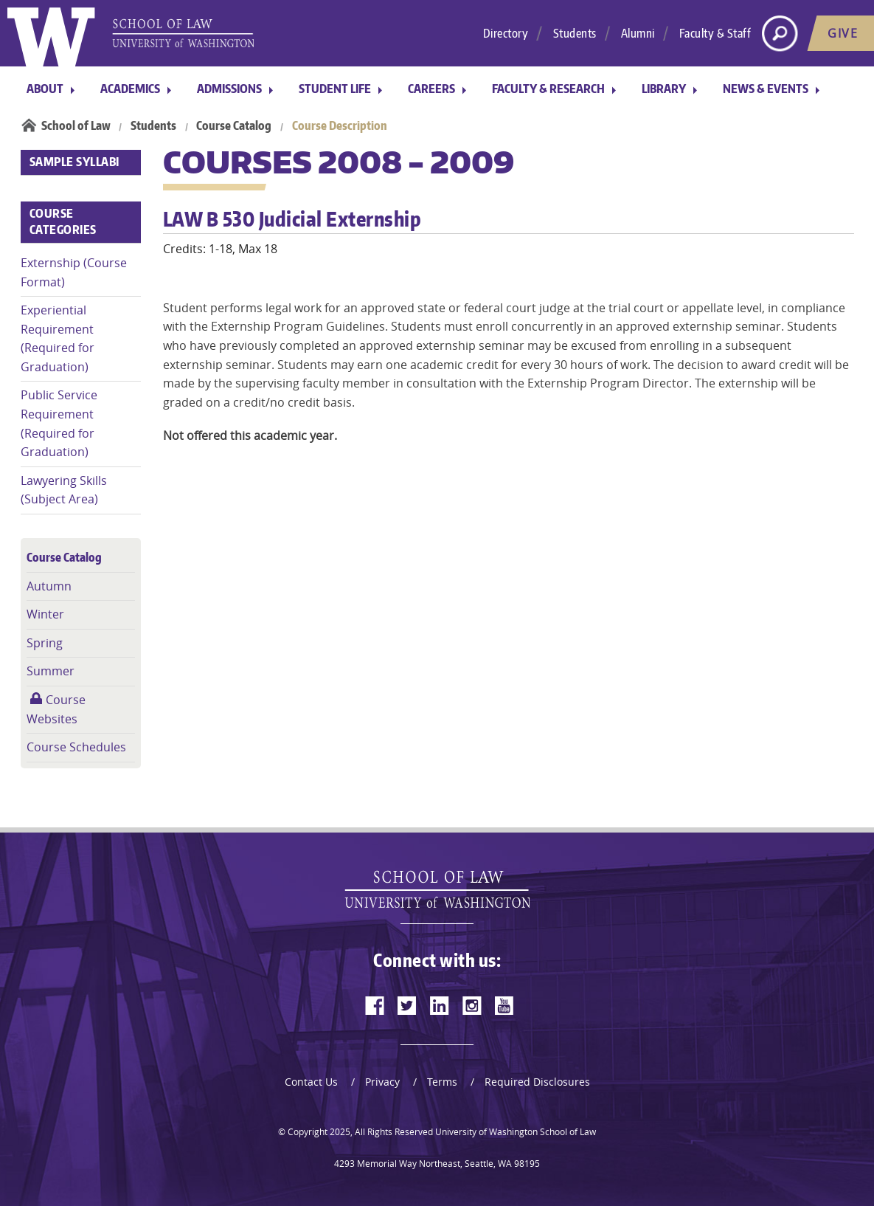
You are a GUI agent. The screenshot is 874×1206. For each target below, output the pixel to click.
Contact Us (311, 1082)
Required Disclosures (537, 1082)
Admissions (229, 88)
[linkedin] (439, 1005)
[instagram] (472, 1005)
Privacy (382, 1082)
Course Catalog (233, 125)
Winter (45, 614)
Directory (506, 33)
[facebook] (374, 1005)
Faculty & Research (548, 88)
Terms (442, 1082)
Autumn (49, 586)
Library (664, 88)
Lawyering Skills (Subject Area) (64, 490)
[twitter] (407, 1005)
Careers (431, 88)
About (45, 88)
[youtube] (504, 1005)
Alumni (638, 33)
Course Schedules (76, 747)
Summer (50, 671)
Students (575, 33)
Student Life (335, 88)
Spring (45, 643)
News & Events (765, 88)
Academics (130, 88)
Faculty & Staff (715, 33)
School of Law (76, 125)
